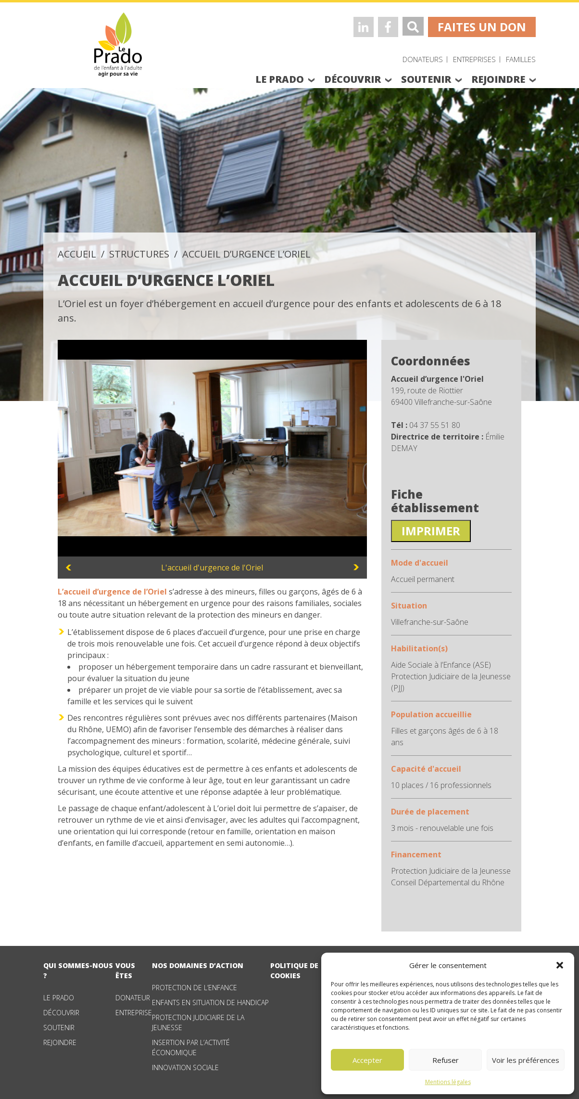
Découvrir (61, 1012)
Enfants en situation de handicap (210, 1002)
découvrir (352, 79)
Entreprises (474, 59)
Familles (521, 59)
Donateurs (423, 59)
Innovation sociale (185, 1067)
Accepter (367, 1060)
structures (139, 253)
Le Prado (58, 997)
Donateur (132, 997)
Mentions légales (448, 1082)
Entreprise (133, 1012)
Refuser (445, 1060)
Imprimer (431, 531)
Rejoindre (59, 1042)
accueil (77, 253)
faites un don (482, 27)
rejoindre (498, 79)
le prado (279, 79)
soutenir (426, 79)
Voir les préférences (525, 1060)
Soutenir (59, 1027)
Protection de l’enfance (194, 987)
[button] (560, 965)
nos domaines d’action (197, 965)
